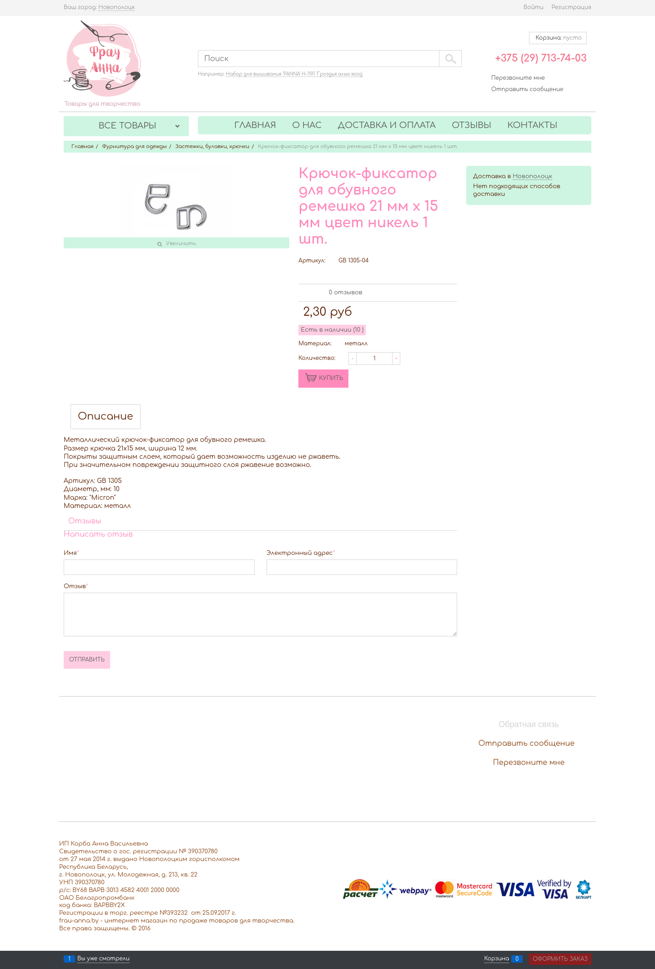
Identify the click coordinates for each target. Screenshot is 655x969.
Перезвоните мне (518, 78)
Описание (105, 416)
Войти (534, 7)
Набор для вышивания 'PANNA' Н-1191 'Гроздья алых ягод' (294, 74)
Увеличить (181, 243)
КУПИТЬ (331, 378)
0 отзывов (345, 292)
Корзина (496, 959)
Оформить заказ (560, 959)
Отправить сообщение (527, 89)
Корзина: (558, 38)
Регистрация (571, 7)
